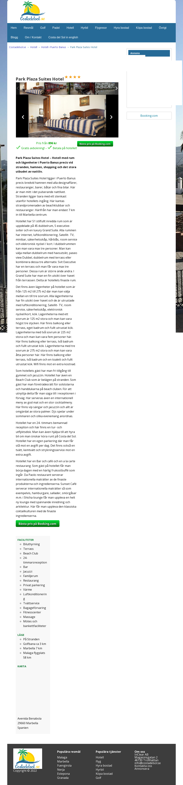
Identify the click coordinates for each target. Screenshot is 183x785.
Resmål (28, 27)
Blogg (14, 37)
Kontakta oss (143, 766)
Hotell (70, 27)
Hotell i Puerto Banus (53, 47)
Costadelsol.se (17, 47)
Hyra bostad (121, 27)
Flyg (98, 761)
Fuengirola (64, 765)
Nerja (61, 770)
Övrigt (163, 27)
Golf (42, 27)
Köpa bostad (144, 27)
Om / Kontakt (33, 37)
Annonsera (142, 769)
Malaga (62, 757)
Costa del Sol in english (63, 37)
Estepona (63, 774)
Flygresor (101, 27)
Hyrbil (84, 27)
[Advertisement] (80, 63)
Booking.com (149, 116)
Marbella (63, 761)
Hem (14, 27)
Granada (62, 778)
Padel (56, 27)
